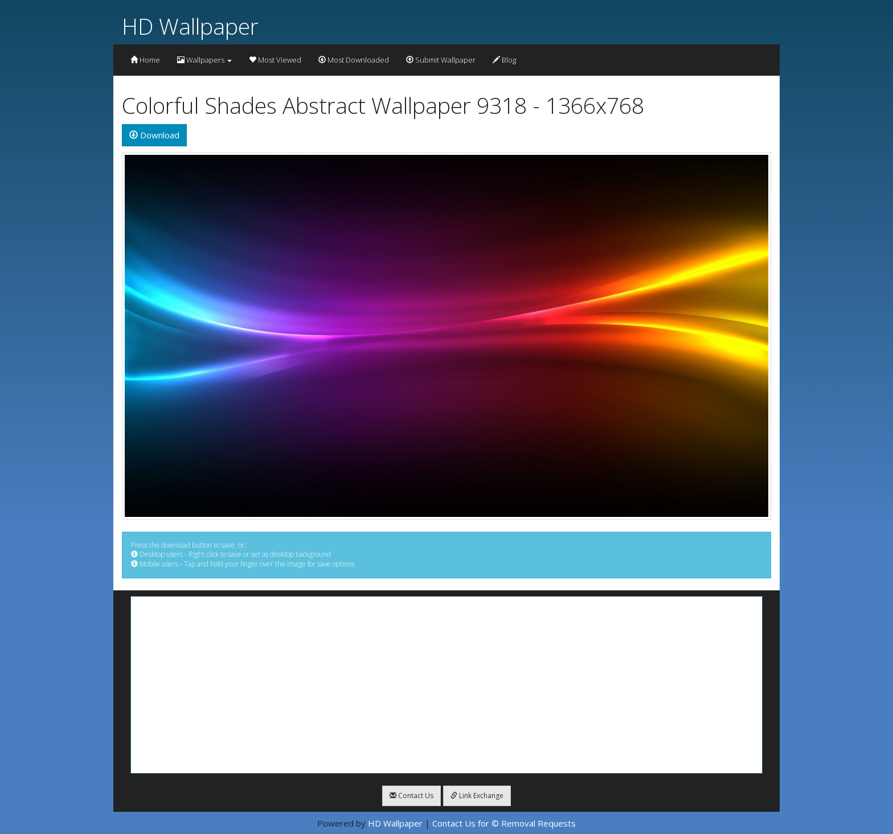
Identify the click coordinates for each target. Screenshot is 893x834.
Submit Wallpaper (441, 60)
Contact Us (411, 795)
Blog (504, 60)
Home (145, 60)
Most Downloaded (353, 60)
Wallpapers (204, 60)
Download (154, 135)
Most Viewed (275, 60)
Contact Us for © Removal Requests (504, 823)
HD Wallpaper (190, 26)
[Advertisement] (446, 685)
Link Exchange (476, 795)
